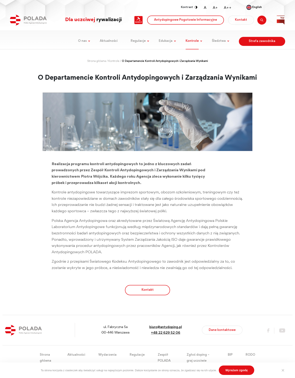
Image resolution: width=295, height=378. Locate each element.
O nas (82, 41)
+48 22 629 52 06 (165, 333)
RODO (250, 354)
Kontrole (192, 41)
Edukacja (165, 41)
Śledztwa (219, 41)
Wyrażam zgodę (236, 370)
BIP (230, 354)
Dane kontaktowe (222, 330)
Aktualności (109, 41)
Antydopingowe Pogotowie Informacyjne (185, 19)
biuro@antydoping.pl (165, 327)
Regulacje (138, 41)
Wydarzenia (107, 354)
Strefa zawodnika (262, 41)
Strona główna (96, 61)
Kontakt (241, 19)
